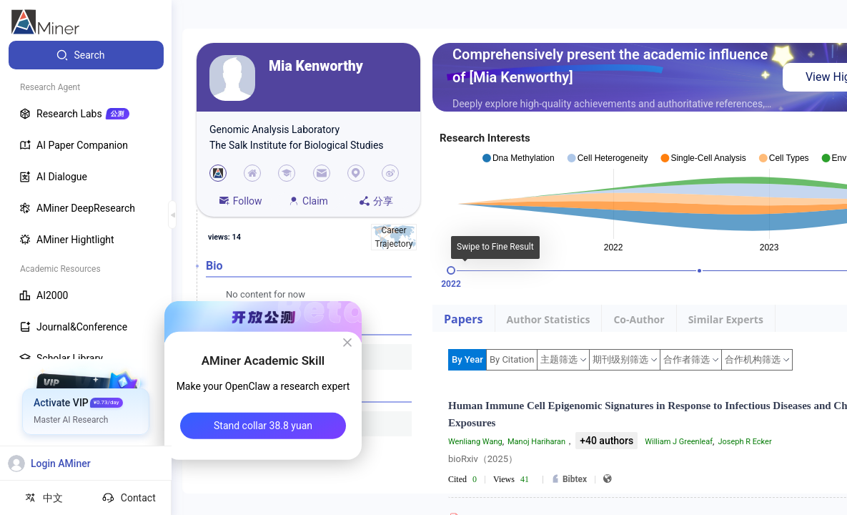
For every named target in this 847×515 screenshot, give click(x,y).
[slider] (451, 270)
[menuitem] (86, 55)
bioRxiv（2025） (482, 458)
